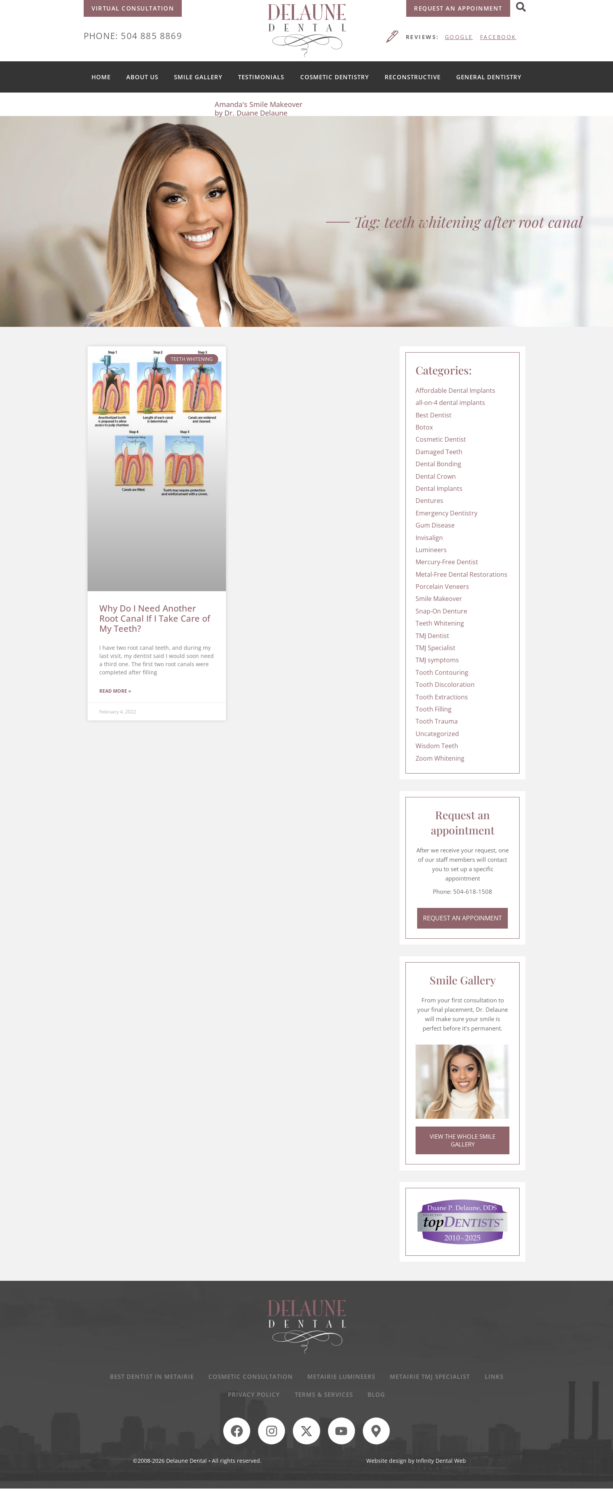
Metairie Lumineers (341, 1378)
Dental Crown (436, 476)
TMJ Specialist (435, 648)
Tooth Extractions (442, 697)
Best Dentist (434, 415)
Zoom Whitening (440, 758)
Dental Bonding (438, 464)
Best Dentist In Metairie (150, 1378)
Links (496, 1378)
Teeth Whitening (440, 623)
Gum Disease (435, 525)
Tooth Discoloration (445, 684)
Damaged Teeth (439, 451)
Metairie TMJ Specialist (431, 1378)
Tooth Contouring (442, 672)
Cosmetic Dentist (441, 439)
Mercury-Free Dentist (447, 562)
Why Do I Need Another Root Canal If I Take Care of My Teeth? (154, 618)
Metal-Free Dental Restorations (461, 574)
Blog (377, 1397)
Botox (424, 427)
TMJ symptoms (437, 660)
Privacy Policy (253, 1397)
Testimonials (261, 77)
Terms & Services (324, 1397)
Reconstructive (413, 77)
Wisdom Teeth (437, 746)
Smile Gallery (198, 77)
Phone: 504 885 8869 (133, 35)
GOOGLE (459, 37)
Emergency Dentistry (446, 513)
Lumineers (431, 550)
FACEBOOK (498, 37)
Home (101, 77)
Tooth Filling (434, 709)
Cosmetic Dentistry (334, 77)
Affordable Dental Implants (455, 390)
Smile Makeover (439, 598)
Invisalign (429, 537)
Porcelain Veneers (442, 586)
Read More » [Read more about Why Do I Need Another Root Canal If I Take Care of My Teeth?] (115, 691)
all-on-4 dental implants (450, 402)
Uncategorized (437, 733)
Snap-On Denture (441, 611)
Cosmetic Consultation (249, 1378)
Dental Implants (439, 488)
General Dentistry (489, 77)
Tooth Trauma (437, 721)
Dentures (429, 500)
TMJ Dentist (432, 635)
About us (142, 77)
